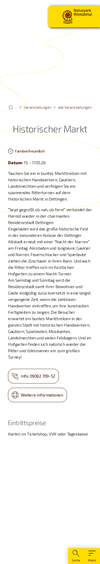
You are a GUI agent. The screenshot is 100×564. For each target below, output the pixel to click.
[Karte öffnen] (50, 496)
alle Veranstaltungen (74, 107)
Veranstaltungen (37, 107)
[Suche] (76, 556)
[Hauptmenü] (92, 556)
